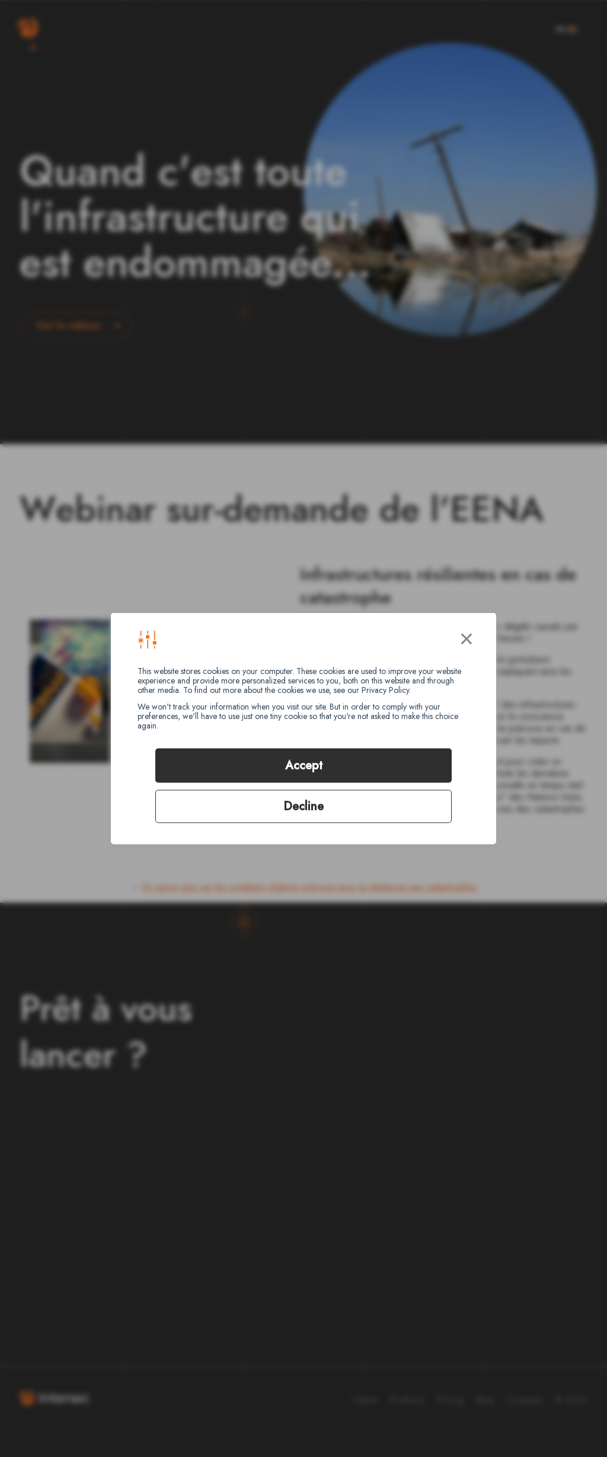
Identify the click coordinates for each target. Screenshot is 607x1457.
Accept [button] (303, 765)
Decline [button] (303, 806)
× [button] (466, 636)
